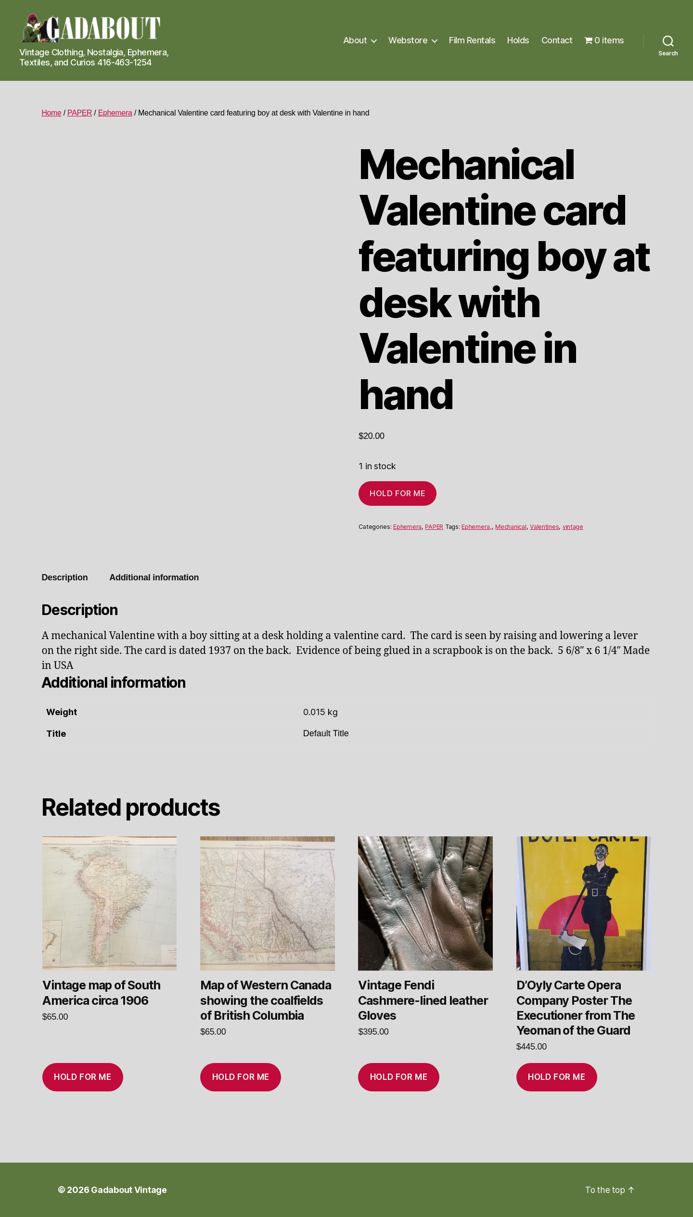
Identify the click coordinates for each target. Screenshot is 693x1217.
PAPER (80, 113)
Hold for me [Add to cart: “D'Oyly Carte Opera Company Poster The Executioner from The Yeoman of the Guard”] (556, 1077)
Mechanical (510, 526)
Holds (518, 40)
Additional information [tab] (154, 577)
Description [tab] (64, 577)
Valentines (544, 526)
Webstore (407, 40)
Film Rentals (472, 40)
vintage (573, 526)
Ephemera (116, 113)
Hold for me (397, 493)
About (355, 40)
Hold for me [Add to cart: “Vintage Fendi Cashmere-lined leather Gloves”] (398, 1077)
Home (51, 113)
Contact (557, 40)
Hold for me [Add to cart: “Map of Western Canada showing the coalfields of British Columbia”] (241, 1077)
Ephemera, (477, 526)
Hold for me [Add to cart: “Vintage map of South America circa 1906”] (82, 1077)
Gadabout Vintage (129, 1190)
